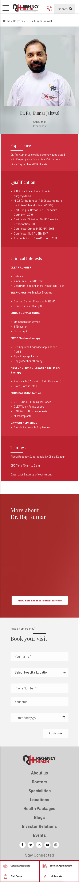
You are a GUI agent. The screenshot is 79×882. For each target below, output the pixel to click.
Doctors (18, 21)
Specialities (39, 790)
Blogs (39, 817)
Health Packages (39, 808)
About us (39, 772)
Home (6, 21)
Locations (39, 799)
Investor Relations (39, 826)
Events (39, 835)
